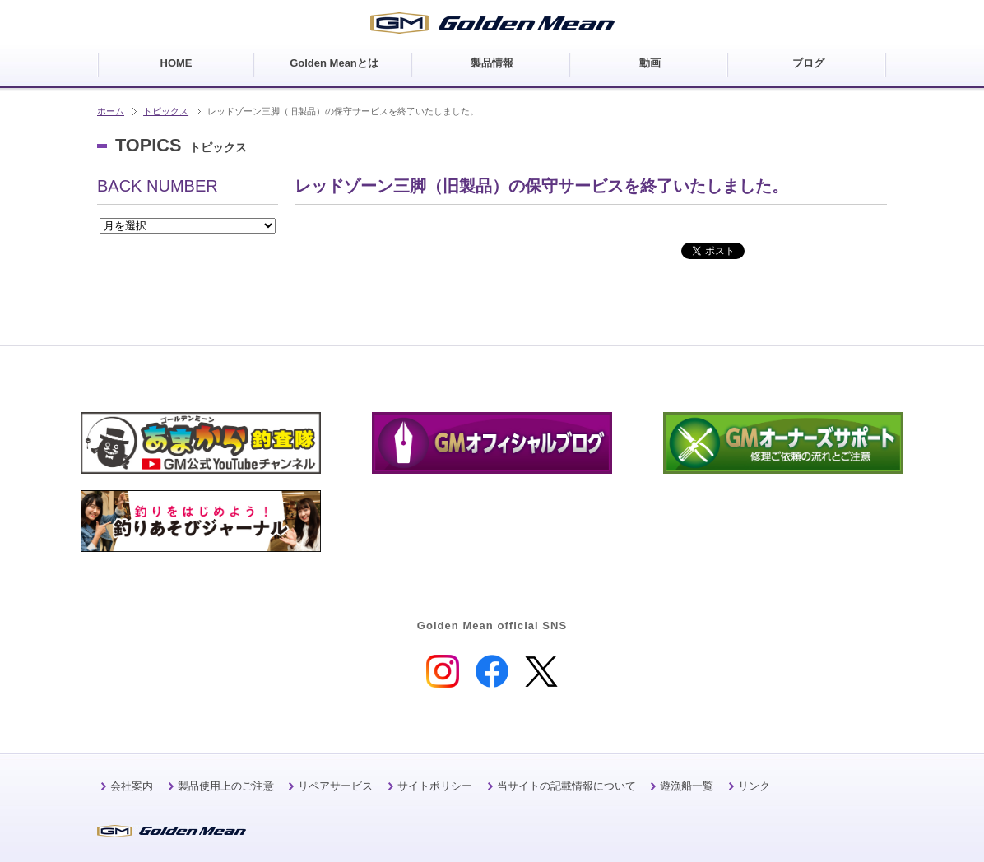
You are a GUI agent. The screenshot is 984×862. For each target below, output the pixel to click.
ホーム (110, 111)
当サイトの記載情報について (566, 786)
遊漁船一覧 (686, 786)
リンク (754, 786)
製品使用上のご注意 (226, 786)
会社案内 (131, 786)
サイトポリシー (434, 786)
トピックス (165, 111)
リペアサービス (335, 786)
